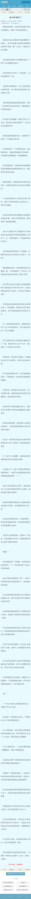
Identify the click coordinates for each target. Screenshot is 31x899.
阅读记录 (21, 6)
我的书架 (11, 896)
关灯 (29, 9)
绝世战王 (19, 21)
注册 (28, 2)
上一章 (4, 12)
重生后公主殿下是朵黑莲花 (23, 889)
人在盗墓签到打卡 (5, 23)
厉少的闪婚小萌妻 (11, 21)
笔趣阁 (4, 2)
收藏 (9, 6)
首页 (4, 896)
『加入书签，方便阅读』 (15, 864)
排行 (3, 6)
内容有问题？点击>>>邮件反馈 (15, 873)
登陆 (24, 2)
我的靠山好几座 (8, 889)
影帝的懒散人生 (15, 23)
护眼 (25, 9)
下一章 (19, 12)
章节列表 (11, 12)
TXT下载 (27, 12)
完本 (14, 6)
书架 (27, 6)
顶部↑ (26, 896)
